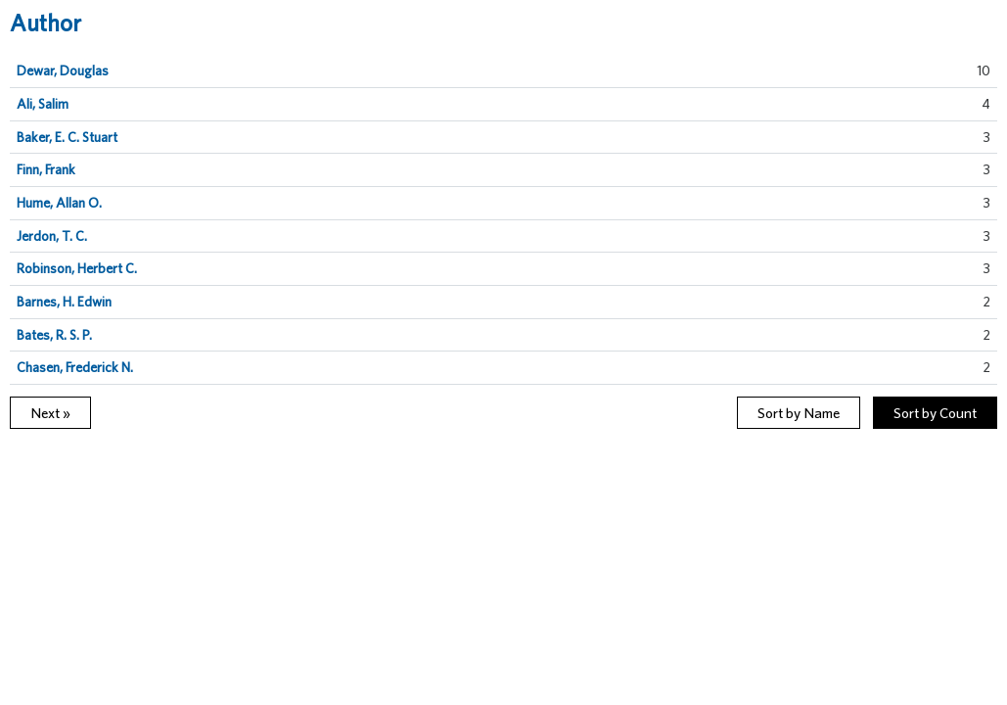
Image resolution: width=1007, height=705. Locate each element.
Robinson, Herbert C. (77, 268)
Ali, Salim (43, 104)
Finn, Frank (46, 169)
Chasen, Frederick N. (75, 367)
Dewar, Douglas (63, 70)
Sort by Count (935, 412)
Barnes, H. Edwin (64, 301)
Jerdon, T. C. (52, 236)
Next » (50, 412)
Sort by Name (798, 412)
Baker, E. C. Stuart (67, 137)
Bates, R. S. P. (54, 335)
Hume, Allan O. (59, 203)
